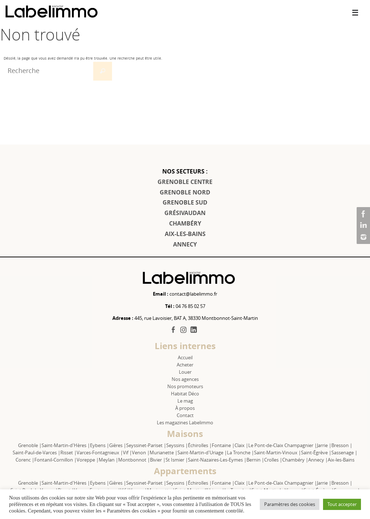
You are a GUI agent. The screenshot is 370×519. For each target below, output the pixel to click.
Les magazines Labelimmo (185, 422)
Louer (185, 372)
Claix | (241, 445)
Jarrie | (324, 445)
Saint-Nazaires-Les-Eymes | (217, 459)
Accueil (185, 357)
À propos (185, 408)
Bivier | (157, 459)
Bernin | (255, 459)
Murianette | (163, 452)
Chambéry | (295, 459)
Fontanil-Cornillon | (55, 459)
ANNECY (185, 244)
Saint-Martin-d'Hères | (66, 445)
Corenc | (25, 459)
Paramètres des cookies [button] (289, 504)
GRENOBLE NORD (185, 192)
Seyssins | (177, 445)
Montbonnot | (134, 459)
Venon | (141, 452)
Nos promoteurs (185, 386)
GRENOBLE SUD (185, 202)
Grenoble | (30, 445)
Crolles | (273, 459)
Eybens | (99, 445)
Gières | (117, 445)
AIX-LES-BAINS (185, 234)
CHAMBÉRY (185, 223)
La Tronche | (240, 452)
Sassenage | (344, 452)
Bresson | (341, 445)
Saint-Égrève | (316, 452)
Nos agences (185, 379)
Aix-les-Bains (341, 459)
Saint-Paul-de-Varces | (36, 452)
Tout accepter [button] (342, 504)
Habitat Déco (185, 393)
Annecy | (318, 459)
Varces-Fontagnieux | (100, 452)
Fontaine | (223, 445)
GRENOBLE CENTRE (185, 182)
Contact (185, 415)
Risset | (68, 452)
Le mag (185, 401)
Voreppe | (88, 459)
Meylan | (108, 459)
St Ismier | (176, 459)
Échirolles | (200, 445)
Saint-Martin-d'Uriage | (202, 452)
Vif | (127, 452)
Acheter (185, 364)
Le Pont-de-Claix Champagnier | (282, 445)
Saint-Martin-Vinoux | (277, 452)
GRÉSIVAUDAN (185, 213)
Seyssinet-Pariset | (146, 445)
